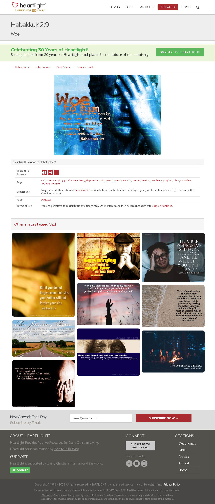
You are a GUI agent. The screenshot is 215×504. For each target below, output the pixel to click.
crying (59, 180)
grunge (45, 184)
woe (73, 180)
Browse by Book (85, 67)
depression (92, 180)
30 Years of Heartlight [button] (180, 52)
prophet (167, 180)
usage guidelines (162, 206)
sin (102, 180)
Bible (130, 7)
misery (81, 180)
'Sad (52, 224)
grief (67, 180)
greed (109, 180)
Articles (147, 7)
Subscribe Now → (164, 418)
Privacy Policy (172, 484)
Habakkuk (46, 162)
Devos (115, 7)
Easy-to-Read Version (108, 490)
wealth (127, 180)
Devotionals (187, 443)
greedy (118, 180)
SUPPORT (19, 456)
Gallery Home (22, 67)
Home (183, 470)
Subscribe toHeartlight (140, 446)
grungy (55, 184)
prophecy (156, 180)
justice (145, 180)
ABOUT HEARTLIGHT (30, 435)
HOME (185, 7)
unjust (136, 180)
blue (176, 180)
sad (43, 180)
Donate (20, 470)
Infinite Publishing (66, 449)
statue (50, 180)
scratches (185, 180)
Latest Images (43, 67)
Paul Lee (46, 199)
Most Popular (63, 67)
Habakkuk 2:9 (82, 190)
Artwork (168, 7)
